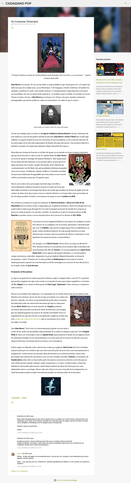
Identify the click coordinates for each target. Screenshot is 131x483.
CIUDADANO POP (18, 3)
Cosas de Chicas (101, 149)
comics (24, 398)
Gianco (19, 453)
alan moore (15, 398)
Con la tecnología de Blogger (65, 480)
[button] (12, 28)
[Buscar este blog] (119, 3)
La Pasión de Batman (103, 116)
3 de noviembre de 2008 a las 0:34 (29, 448)
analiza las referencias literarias (28, 319)
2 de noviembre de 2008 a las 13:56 (29, 432)
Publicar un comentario (19, 471)
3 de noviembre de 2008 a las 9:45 (29, 466)
